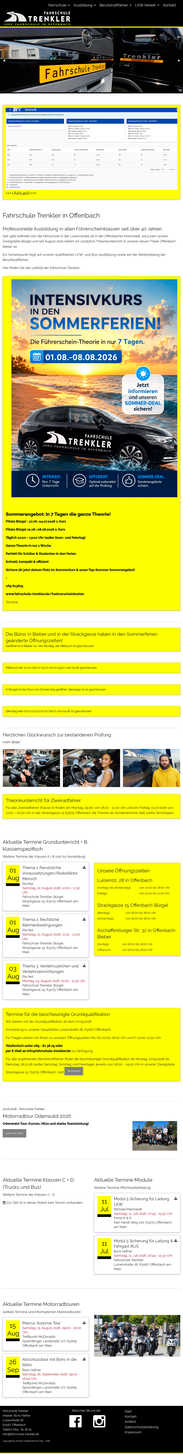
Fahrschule (57, 5)
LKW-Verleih (145, 5)
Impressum (133, 1432)
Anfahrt (130, 1422)
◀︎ (5, 62)
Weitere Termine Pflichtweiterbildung (122, 1188)
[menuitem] (58, 5)
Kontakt (169, 5)
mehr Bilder (11, 742)
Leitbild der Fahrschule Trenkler (55, 268)
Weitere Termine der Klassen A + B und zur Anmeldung (44, 856)
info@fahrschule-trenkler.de (49, 1051)
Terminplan (164, 813)
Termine (12, 602)
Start (128, 1411)
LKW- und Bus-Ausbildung (95, 254)
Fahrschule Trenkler (15, 1411)
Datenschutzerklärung (141, 1427)
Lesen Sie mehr (14, 1133)
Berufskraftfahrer (114, 5)
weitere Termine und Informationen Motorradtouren (42, 1312)
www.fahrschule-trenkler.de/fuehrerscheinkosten (45, 594)
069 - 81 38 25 (44, 1046)
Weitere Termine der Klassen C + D (29, 1194)
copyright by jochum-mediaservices (21, 1441)
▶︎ (180, 62)
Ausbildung (83, 5)
